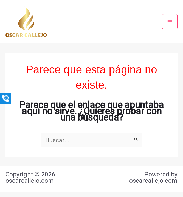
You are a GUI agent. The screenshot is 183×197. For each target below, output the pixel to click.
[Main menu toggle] (170, 21)
